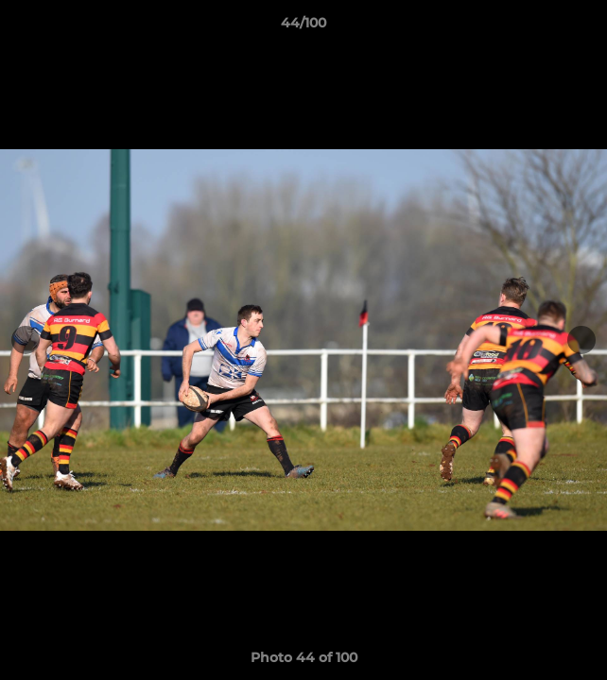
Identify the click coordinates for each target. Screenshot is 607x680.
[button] (584, 27)
